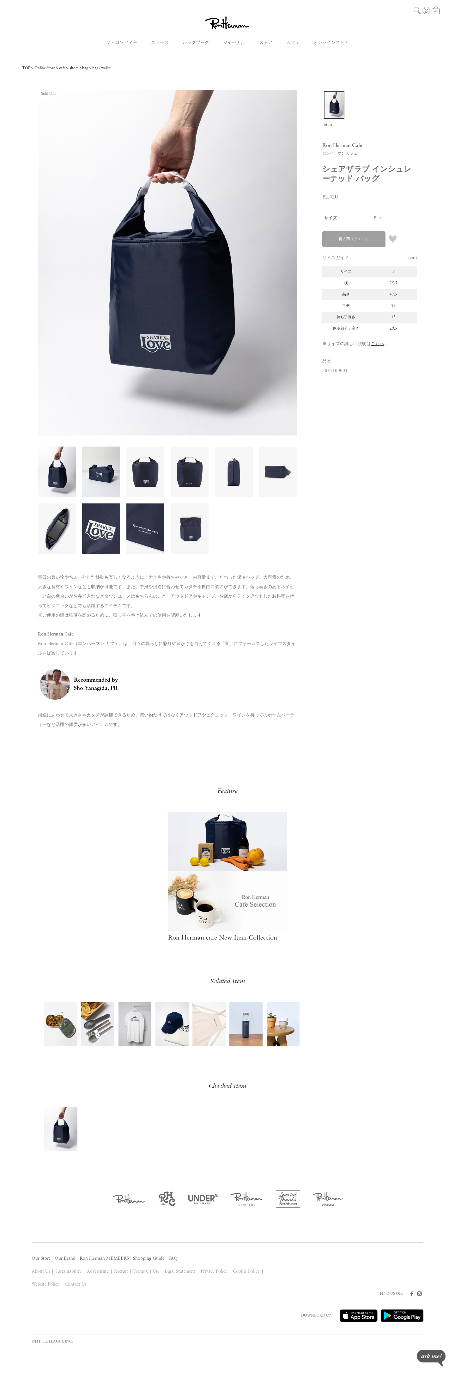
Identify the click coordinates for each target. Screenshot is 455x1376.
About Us (41, 1271)
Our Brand (65, 1258)
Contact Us (75, 1284)
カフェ (293, 42)
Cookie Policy (246, 1271)
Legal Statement (180, 1271)
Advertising (98, 1271)
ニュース (160, 42)
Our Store (41, 1258)
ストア (265, 42)
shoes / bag (79, 68)
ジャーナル (234, 42)
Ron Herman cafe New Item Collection (222, 938)
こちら (377, 344)
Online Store (44, 68)
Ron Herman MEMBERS (104, 1258)
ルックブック (196, 42)
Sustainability (68, 1271)
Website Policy (45, 1284)
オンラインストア (331, 42)
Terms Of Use (146, 1271)
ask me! (431, 1358)
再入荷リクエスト (354, 239)
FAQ (173, 1258)
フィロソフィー (121, 42)
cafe (62, 68)
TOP (26, 68)
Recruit (121, 1271)
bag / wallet (101, 68)
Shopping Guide (148, 1258)
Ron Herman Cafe (55, 634)
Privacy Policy (214, 1271)
